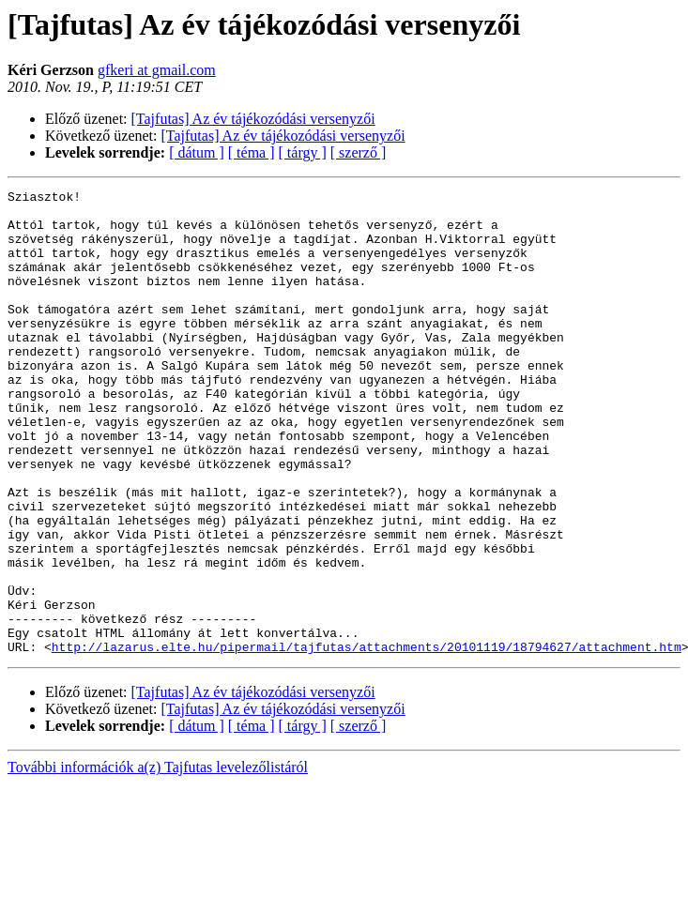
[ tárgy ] (303, 152)
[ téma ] (251, 152)
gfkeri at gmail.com (157, 70)
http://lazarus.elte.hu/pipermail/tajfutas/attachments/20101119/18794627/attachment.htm (366, 739)
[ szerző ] (358, 152)
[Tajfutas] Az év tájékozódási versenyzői (253, 119)
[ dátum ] (196, 152)
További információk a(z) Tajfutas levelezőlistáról (158, 860)
